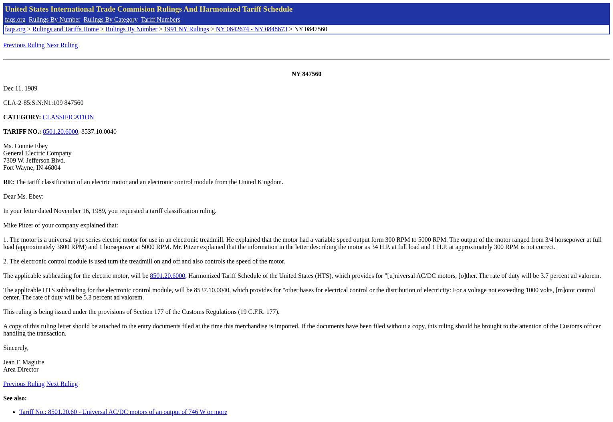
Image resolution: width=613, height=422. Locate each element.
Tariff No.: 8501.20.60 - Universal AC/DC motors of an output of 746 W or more (123, 411)
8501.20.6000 (60, 131)
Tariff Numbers (160, 19)
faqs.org (15, 19)
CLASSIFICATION (68, 117)
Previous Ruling (24, 45)
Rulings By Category (111, 19)
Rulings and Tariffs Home (65, 29)
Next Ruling (62, 45)
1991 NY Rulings (186, 29)
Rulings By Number (55, 19)
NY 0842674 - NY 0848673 (251, 29)
